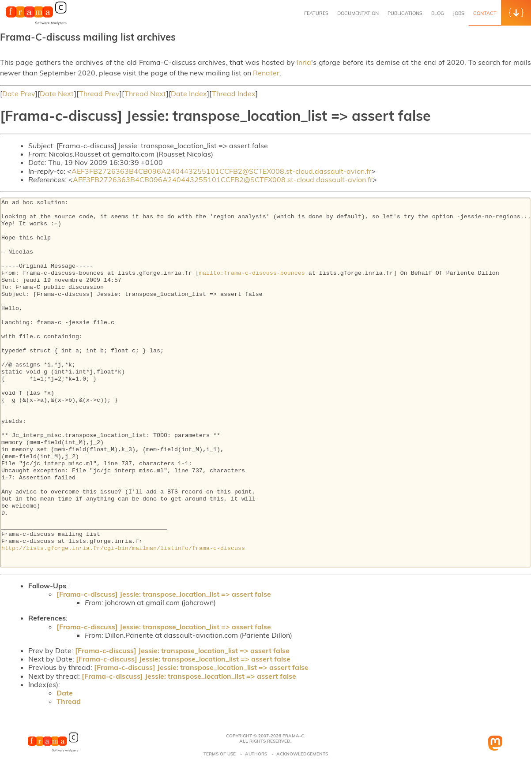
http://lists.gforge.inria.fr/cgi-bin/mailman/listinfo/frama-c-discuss (123, 549)
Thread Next (145, 93)
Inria (304, 62)
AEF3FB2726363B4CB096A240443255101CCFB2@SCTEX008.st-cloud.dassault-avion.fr (221, 171)
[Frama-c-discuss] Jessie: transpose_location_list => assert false (163, 594)
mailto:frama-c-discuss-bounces (252, 273)
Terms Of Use (219, 754)
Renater (266, 72)
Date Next (57, 93)
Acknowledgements (302, 754)
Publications (405, 13)
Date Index (189, 93)
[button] (516, 13)
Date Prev (18, 93)
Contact (485, 13)
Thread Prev (99, 93)
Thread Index (234, 93)
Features (316, 13)
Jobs (458, 13)
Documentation (358, 13)
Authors (256, 754)
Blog (437, 13)
